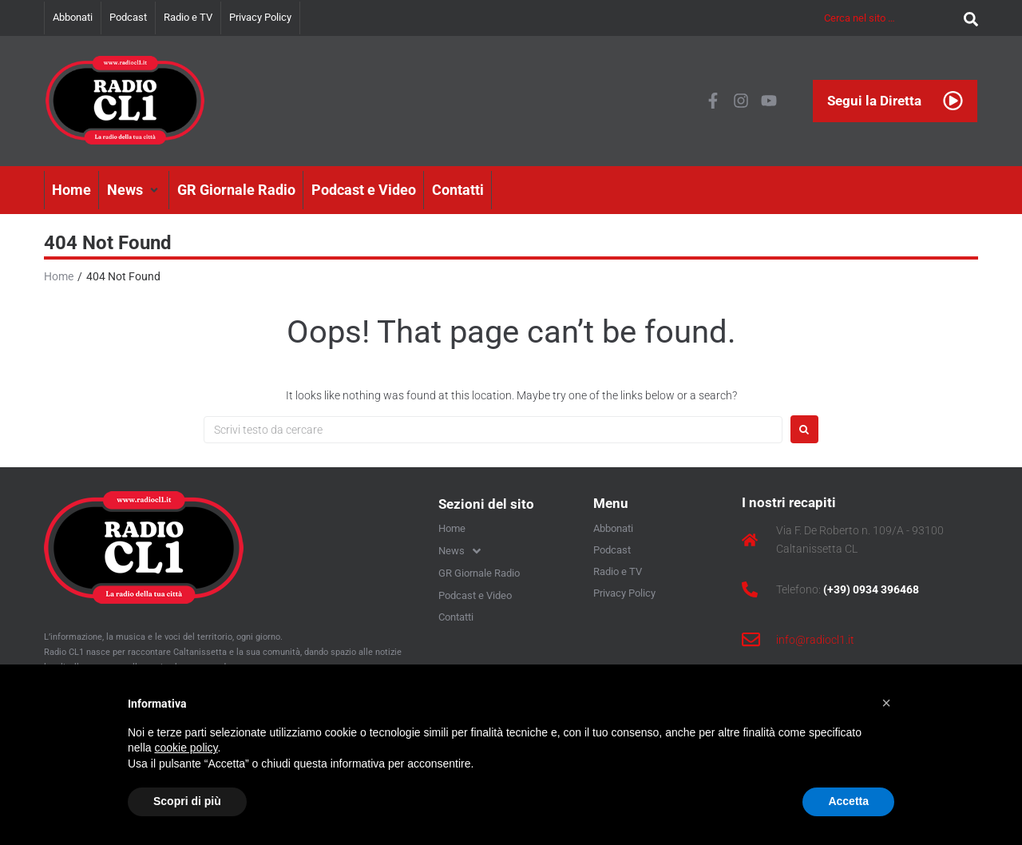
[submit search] (967, 18)
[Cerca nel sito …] (890, 18)
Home (58, 276)
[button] (134, 190)
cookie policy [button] (185, 747)
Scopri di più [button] (187, 801)
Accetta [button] (848, 801)
